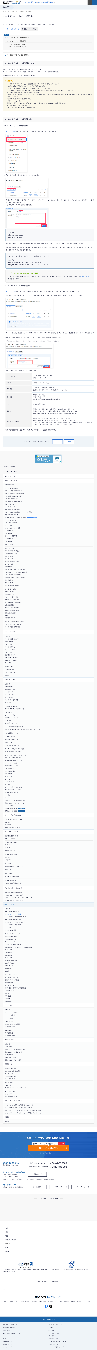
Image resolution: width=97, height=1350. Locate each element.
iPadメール (8, 968)
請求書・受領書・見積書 (12, 585)
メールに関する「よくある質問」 (18, 55)
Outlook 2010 (9, 955)
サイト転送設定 (9, 768)
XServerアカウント (10, 1068)
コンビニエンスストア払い (12, 551)
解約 (6, 615)
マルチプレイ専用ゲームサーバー (57, 1341)
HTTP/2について (10, 694)
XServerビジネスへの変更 (12, 528)
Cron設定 (8, 825)
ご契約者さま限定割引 (11, 522)
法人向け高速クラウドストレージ (11, 1333)
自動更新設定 (9, 567)
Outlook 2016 (9, 950)
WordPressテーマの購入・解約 (14, 895)
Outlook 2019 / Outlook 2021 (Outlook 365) (18, 947)
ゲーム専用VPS (52, 1336)
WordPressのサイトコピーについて (15, 866)
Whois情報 (8, 663)
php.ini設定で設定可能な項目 (14, 727)
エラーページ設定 (10, 715)
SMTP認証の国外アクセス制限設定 (15, 988)
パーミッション (9, 712)
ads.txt (7, 798)
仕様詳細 (9, 533)
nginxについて (9, 692)
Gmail (7, 971)
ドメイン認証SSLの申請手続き (15, 493)
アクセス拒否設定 (10, 771)
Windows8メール (10, 942)
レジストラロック (10, 673)
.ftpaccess (8, 1030)
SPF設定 (7, 998)
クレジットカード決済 (11, 553)
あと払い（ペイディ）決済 (12, 561)
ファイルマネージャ (10, 1076)
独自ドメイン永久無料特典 (13, 509)
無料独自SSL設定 (10, 689)
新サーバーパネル (11, 29)
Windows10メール (10, 939)
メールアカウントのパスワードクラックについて (18, 1107)
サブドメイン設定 (10, 649)
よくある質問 (37, 1187)
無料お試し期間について (12, 610)
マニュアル (59, 1187)
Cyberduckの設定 (10, 1026)
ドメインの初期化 (10, 647)
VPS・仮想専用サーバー (9, 1327)
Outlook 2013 (9, 952)
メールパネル (9, 1082)
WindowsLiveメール (11, 936)
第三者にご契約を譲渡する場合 (14, 621)
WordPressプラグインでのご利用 (14, 749)
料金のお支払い (9, 548)
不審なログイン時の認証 (12, 607)
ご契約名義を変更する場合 (13, 624)
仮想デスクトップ (53, 1338)
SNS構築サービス (7, 1341)
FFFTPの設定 (9, 1018)
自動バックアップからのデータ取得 (15, 800)
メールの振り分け (10, 985)
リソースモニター (10, 806)
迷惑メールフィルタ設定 (12, 980)
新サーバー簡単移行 (11, 536)
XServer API (8, 1094)
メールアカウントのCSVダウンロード (15, 917)
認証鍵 (7, 675)
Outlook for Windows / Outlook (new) (16, 934)
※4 (54, 2)
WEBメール (8, 1085)
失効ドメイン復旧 (10, 641)
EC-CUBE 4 (8, 845)
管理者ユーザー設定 (15, 811)
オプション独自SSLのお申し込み (14, 491)
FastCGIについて (10, 737)
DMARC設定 (8, 1001)
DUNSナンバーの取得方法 (14, 501)
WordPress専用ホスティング (56, 1347)
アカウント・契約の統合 (11, 597)
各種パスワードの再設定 (12, 599)
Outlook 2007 (9, 958)
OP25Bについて (9, 990)
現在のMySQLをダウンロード (13, 1052)
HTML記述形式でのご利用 (13, 751)
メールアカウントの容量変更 (13, 925)
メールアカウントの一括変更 (13, 919)
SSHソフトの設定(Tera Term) (13, 787)
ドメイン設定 (8, 644)
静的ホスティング (7, 1344)
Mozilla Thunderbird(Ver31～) (14, 944)
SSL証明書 (51, 1330)
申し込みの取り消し (11, 613)
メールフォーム (9, 873)
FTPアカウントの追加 (11, 1012)
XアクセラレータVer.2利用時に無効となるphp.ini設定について (23, 729)
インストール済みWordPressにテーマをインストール (20, 898)
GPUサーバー (6, 1338)
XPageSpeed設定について (13, 758)
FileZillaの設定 (9, 1021)
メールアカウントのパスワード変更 (15, 922)
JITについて (8, 742)
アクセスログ (9, 776)
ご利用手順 (9, 530)
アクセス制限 (9, 697)
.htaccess (8, 702)
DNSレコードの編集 (11, 660)
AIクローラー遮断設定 (11, 700)
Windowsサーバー (7, 1336)
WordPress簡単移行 (11, 880)
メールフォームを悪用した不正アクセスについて (19, 1105)
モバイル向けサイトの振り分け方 (14, 709)
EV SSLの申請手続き (12, 499)
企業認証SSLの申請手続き (14, 496)
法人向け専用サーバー (8, 1330)
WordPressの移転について (13, 883)
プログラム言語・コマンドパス (13, 819)
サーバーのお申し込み (11, 488)
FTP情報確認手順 (10, 1035)
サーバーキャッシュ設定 (12, 763)
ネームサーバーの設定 (11, 657)
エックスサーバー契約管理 (13, 1071)
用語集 (7, 1121)
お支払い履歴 (9, 583)
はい (57, 442)
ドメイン (50, 1327)
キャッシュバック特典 (11, 520)
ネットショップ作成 (53, 1333)
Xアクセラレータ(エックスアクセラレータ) (17, 755)
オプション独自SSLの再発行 (13, 602)
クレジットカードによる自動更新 (15, 569)
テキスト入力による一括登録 (17, 44)
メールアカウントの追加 (12, 911)
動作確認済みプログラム (12, 836)
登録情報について (10, 594)
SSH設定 (7, 784)
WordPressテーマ (53, 1344)
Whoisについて (9, 666)
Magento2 (8, 860)
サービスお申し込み (11, 589)
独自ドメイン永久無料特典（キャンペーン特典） (18, 512)
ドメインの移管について (12, 639)
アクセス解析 (9, 774)
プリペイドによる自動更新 (14, 575)
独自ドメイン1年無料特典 (12, 515)
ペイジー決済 (9, 559)
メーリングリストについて (12, 974)
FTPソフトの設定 (10, 1015)
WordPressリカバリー (11, 792)
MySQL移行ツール (10, 1057)
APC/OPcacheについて (12, 739)
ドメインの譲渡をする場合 (12, 627)
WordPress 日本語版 (11, 842)
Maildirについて (9, 782)
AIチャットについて (10, 1091)
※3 (37, 2)
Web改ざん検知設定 (15, 808)
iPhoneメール (9, 965)
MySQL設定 (8, 1047)
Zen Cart (7, 857)
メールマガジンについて (12, 977)
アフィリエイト (88, 1301)
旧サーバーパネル (29, 29)
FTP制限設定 (9, 1033)
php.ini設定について (11, 723)
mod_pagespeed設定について (14, 760)
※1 (20, 1)
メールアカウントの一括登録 (13, 914)
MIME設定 (8, 720)
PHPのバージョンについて (12, 827)
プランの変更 (9, 525)
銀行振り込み (9, 556)
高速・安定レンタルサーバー (10, 1325)
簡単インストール (10, 838)
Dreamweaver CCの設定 (12, 1024)
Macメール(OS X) (10, 963)
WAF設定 (8, 795)
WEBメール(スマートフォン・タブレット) (16, 1088)
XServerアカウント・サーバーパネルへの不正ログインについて (23, 1113)
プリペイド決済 (9, 564)
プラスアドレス (9, 927)
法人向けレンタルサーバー (55, 1325)
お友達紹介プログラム (11, 1096)
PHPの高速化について (11, 733)
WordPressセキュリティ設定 (13, 790)
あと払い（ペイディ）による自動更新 (16, 572)
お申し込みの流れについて (49, 1153)
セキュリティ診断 (7, 1347)
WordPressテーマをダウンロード (15, 900)
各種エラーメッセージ (11, 718)
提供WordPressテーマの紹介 (13, 892)
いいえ (69, 442)
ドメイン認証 (84, 276)
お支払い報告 (9, 580)
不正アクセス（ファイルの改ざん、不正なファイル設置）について (23, 1110)
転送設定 (7, 993)
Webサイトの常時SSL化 (12, 706)
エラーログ (8, 779)
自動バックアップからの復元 (13, 1060)
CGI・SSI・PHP (9, 822)
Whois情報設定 (9, 669)
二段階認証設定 (9, 605)
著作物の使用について (77, 1301)
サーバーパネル (10, 131)
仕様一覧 (7, 636)
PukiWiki (7, 847)
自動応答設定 (9, 982)
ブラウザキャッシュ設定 (11, 766)
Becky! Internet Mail (11, 960)
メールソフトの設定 (10, 930)
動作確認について (10, 655)
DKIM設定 (8, 996)
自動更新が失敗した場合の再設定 (15, 577)
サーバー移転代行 (10, 507)
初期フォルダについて (11, 686)
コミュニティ (81, 1187)
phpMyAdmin (9, 1055)
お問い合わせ (37, 1174)
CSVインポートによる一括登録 (18, 47)
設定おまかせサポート (11, 504)
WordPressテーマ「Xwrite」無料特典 (21, 517)
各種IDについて (9, 592)
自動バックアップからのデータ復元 (15, 803)
